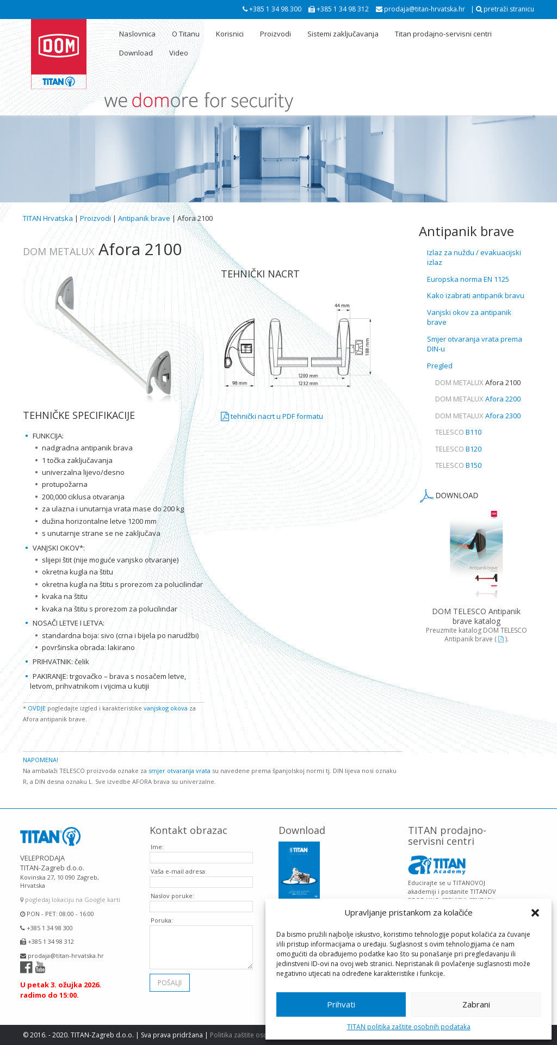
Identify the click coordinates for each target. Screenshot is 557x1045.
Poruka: (162, 912)
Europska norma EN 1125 (468, 279)
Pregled (440, 365)
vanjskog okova (166, 708)
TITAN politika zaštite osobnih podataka (409, 1026)
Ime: (157, 839)
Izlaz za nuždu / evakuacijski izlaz (474, 258)
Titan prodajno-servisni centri (443, 34)
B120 (458, 449)
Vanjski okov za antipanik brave (469, 317)
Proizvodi (275, 34)
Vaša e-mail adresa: (179, 864)
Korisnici (230, 34)
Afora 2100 (478, 382)
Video (178, 53)
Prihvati (341, 1004)
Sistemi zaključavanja (343, 34)
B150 (458, 465)
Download (136, 53)
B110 (458, 432)
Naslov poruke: (172, 888)
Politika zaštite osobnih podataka (261, 1035)
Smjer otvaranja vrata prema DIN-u (474, 344)
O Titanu (186, 34)
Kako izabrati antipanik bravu (475, 295)
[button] (535, 912)
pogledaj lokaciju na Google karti (70, 892)
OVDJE (37, 708)
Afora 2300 (478, 416)
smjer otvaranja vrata (179, 770)
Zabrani (476, 1004)
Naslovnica (137, 34)
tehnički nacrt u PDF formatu (272, 416)
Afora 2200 (478, 399)
